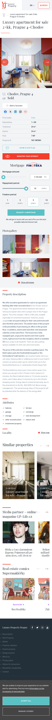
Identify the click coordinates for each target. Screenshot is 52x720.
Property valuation (10, 645)
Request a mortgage (26, 212)
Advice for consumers (11, 664)
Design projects (9, 653)
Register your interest (27, 156)
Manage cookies (26, 711)
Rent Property (8, 638)
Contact (6, 672)
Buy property (8, 634)
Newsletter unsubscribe (12, 668)
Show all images (26, 283)
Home (5, 14)
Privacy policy (8, 660)
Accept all (26, 701)
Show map (43, 433)
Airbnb (5, 642)
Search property (9, 649)
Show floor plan (27, 148)
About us (6, 657)
